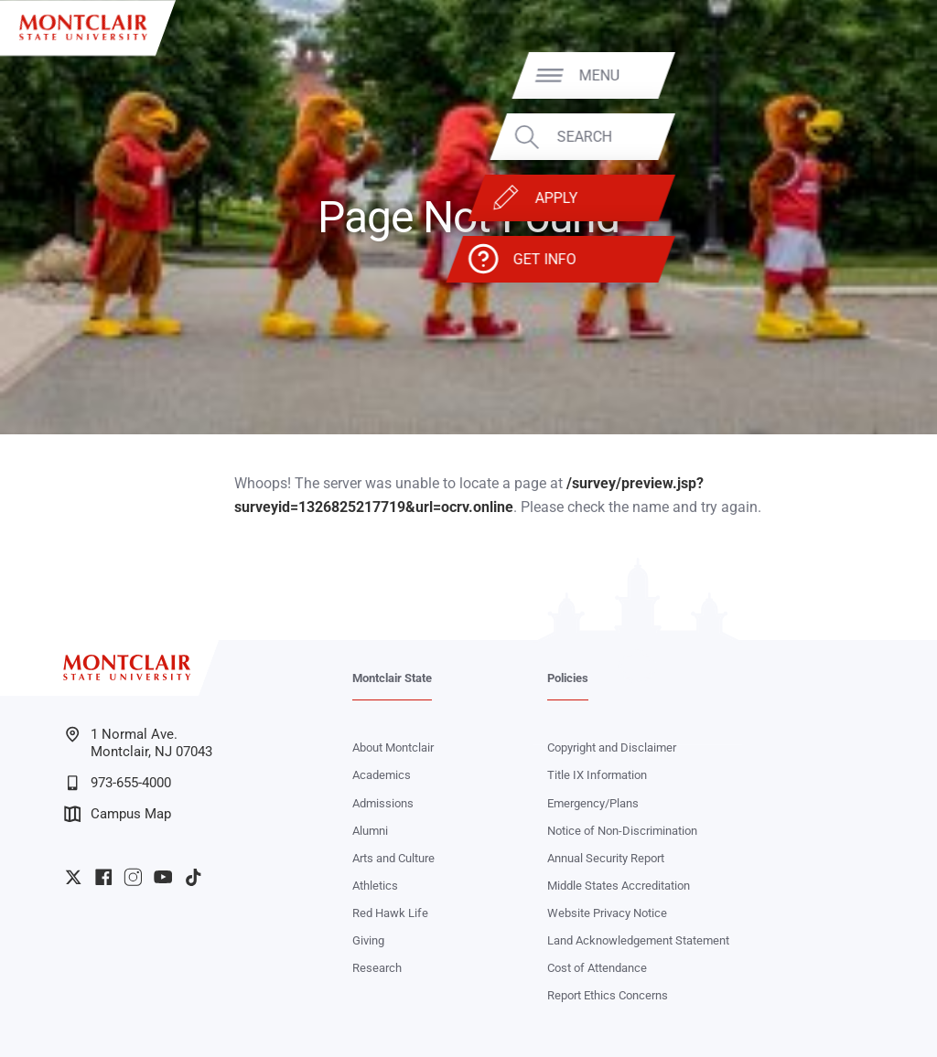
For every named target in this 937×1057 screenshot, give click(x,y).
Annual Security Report (605, 858)
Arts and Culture (393, 858)
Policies (567, 678)
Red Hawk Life (390, 913)
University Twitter (73, 877)
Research (377, 968)
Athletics (375, 885)
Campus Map (117, 814)
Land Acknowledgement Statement (638, 940)
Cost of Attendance (597, 968)
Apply (836, 198)
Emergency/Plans (593, 803)
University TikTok (193, 877)
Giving (368, 940)
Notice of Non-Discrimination (622, 831)
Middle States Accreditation (618, 885)
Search (864, 136)
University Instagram (133, 877)
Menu (879, 74)
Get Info (824, 259)
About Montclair (393, 747)
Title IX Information (597, 775)
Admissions (383, 803)
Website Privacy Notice (607, 913)
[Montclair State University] (82, 27)
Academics (381, 775)
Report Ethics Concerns (607, 995)
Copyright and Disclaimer (611, 747)
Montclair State (392, 678)
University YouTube (163, 877)
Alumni (370, 831)
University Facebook (103, 877)
